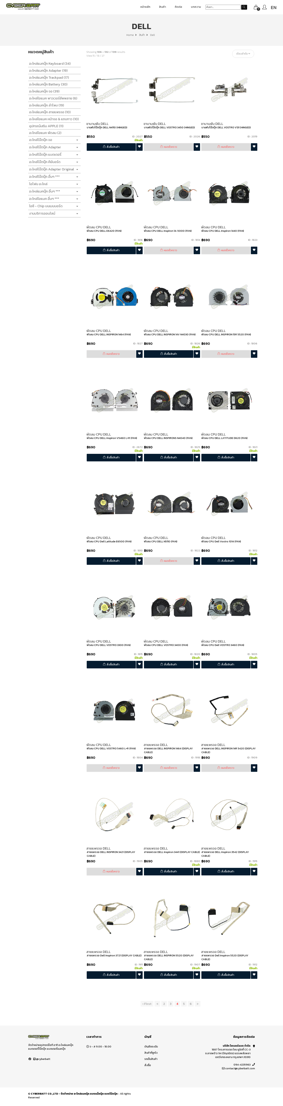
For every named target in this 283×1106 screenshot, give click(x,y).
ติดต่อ (178, 7)
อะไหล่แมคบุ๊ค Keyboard (49, 63)
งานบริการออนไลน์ (53, 213)
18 (99, 56)
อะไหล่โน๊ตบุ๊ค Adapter (53, 147)
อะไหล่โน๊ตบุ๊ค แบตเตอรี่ (53, 154)
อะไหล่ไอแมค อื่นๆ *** (53, 199)
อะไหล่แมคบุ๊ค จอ (43, 91)
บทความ (196, 7)
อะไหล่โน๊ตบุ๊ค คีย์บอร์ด (53, 162)
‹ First (148, 1003)
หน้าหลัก (145, 7)
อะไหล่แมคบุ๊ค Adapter (47, 70)
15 (95, 56)
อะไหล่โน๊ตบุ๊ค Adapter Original (53, 169)
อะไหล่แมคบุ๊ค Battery (47, 84)
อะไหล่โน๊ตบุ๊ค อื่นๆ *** (53, 176)
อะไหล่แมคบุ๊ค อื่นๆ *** (53, 191)
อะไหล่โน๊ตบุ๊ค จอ (53, 140)
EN (274, 7)
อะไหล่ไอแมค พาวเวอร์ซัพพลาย (52, 98)
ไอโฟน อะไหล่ (53, 184)
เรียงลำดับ (244, 54)
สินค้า (162, 7)
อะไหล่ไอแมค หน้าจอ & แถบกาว (53, 119)
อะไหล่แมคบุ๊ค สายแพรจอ (49, 112)
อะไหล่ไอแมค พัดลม (44, 132)
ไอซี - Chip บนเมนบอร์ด (53, 206)
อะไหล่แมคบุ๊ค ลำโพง (45, 105)
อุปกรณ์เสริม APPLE (45, 126)
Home (131, 35)
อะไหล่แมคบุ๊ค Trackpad (48, 77)
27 (104, 56)
